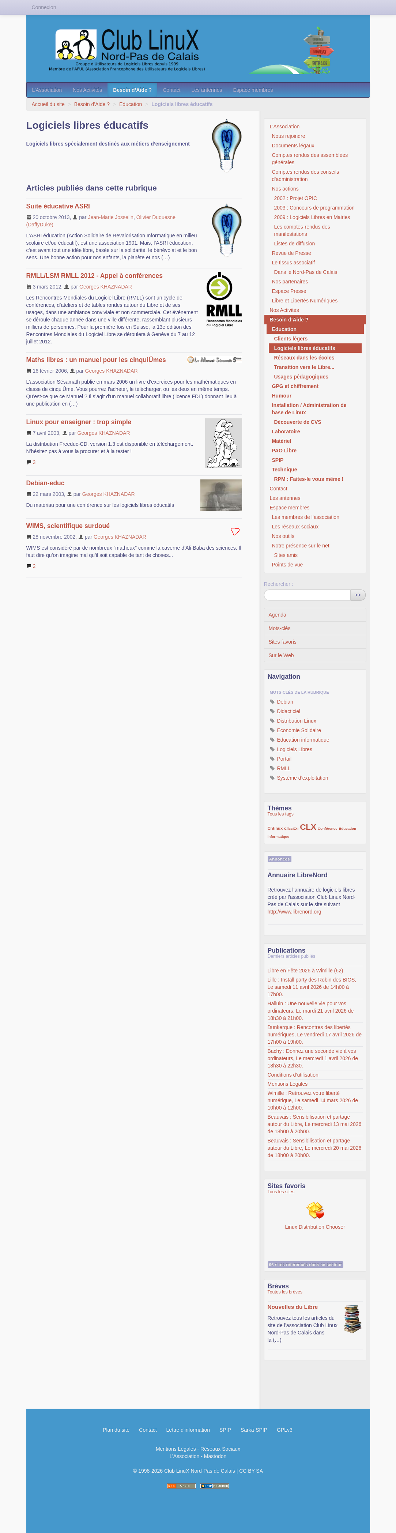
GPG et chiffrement (295, 386)
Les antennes (206, 90)
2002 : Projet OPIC (295, 198)
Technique (284, 469)
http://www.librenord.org (294, 912)
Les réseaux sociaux (295, 527)
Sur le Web (281, 655)
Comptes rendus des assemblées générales (310, 158)
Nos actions (285, 189)
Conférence (327, 828)
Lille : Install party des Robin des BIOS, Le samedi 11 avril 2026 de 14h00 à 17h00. (312, 987)
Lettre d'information (188, 1430)
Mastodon (215, 1456)
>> (358, 595)
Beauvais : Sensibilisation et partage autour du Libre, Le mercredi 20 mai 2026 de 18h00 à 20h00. (315, 1148)
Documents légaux (293, 145)
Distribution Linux (293, 721)
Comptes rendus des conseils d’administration (305, 175)
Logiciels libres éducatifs (304, 348)
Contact (171, 90)
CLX (308, 827)
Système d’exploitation (299, 778)
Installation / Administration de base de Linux (309, 408)
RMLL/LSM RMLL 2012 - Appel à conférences (94, 275)
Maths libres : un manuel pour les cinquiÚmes (96, 360)
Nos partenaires (290, 282)
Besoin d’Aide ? (132, 90)
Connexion (44, 7)
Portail (281, 759)
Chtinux (275, 828)
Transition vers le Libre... (304, 367)
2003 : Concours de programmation (314, 208)
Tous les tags (281, 814)
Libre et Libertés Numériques (305, 301)
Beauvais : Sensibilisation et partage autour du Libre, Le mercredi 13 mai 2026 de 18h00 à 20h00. (315, 1124)
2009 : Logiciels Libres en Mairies (312, 217)
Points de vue (287, 565)
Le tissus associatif (293, 262)
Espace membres (253, 90)
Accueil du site (48, 104)
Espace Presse (289, 291)
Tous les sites (281, 1191)
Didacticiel (285, 711)
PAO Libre (284, 450)
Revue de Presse (291, 253)
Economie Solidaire (295, 730)
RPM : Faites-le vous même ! (309, 479)
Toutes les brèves (285, 1292)
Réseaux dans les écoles (304, 358)
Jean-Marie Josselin (110, 217)
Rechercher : (278, 584)
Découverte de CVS (297, 422)
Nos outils (283, 536)
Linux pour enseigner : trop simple (79, 422)
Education (130, 104)
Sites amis (286, 555)
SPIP (278, 460)
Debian (281, 702)
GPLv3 (285, 1430)
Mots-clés (280, 628)
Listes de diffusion (294, 243)
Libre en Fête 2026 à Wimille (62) (305, 970)
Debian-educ (45, 483)
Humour (282, 396)
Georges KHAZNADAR (105, 287)
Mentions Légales (288, 1084)
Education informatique (299, 740)
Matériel (281, 441)
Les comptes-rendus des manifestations (302, 230)
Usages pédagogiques (301, 377)
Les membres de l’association (305, 517)
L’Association (47, 90)
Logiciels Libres (291, 749)
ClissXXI (291, 828)
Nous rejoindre (288, 136)
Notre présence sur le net (300, 546)
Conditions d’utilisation (293, 1075)
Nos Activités (87, 90)
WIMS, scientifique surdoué (68, 526)
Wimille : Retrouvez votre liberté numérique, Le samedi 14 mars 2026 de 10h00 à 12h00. (313, 1100)
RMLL (280, 768)
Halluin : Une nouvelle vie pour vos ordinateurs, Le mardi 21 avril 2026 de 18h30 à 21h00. (311, 1011)
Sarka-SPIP (254, 1430)
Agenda (277, 615)
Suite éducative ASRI (58, 206)
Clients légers (291, 339)
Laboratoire (286, 431)
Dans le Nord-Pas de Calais (305, 272)
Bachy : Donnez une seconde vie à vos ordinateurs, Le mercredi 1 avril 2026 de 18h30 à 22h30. (313, 1058)
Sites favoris (283, 642)
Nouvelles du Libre (293, 1307)
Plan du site (116, 1430)
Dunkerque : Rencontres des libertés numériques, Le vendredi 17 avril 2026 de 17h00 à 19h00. (315, 1034)
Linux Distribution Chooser (315, 1215)
